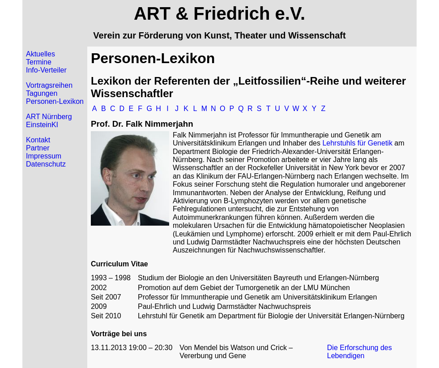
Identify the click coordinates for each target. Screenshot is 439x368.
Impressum (43, 156)
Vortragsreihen (49, 85)
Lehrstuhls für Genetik (357, 143)
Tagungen (41, 93)
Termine (38, 62)
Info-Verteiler (46, 70)
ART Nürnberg (49, 116)
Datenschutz (46, 164)
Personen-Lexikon (55, 101)
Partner (37, 148)
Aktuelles (40, 54)
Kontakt (38, 140)
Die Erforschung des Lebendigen (359, 351)
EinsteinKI (42, 124)
